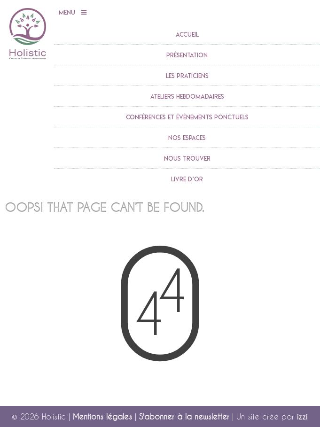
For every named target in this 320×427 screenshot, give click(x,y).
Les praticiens (187, 75)
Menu (72, 13)
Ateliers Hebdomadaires (187, 96)
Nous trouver (187, 158)
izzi (302, 416)
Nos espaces (187, 137)
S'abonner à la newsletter (184, 416)
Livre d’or (187, 179)
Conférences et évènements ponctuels (187, 117)
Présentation (187, 55)
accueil (187, 34)
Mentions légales (102, 416)
